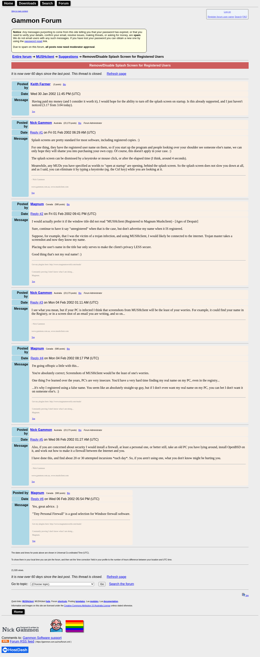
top (245, 595)
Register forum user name (221, 16)
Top (33, 111)
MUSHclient (45, 56)
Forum (64, 3)
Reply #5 (36, 439)
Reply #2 (36, 214)
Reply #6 (37, 499)
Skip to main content (19, 11)
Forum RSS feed (22, 641)
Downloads (27, 3)
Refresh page (116, 73)
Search (47, 3)
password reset (33, 41)
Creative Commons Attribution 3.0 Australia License (87, 606)
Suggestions (68, 56)
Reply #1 (36, 132)
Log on (227, 12)
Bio (64, 84)
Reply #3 (36, 302)
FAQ (245, 16)
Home (8, 3)
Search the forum (121, 584)
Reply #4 (36, 358)
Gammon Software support (42, 638)
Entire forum (21, 56)
